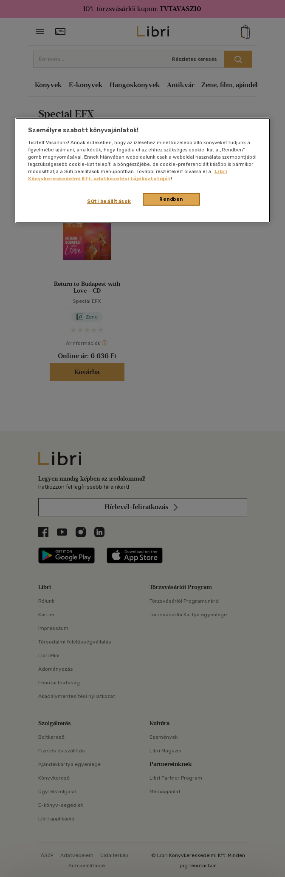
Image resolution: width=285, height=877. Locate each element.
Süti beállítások (109, 201)
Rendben (171, 199)
